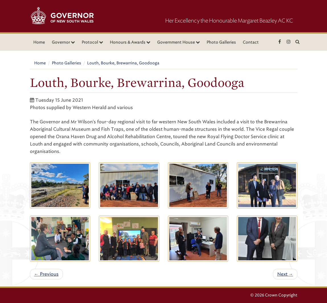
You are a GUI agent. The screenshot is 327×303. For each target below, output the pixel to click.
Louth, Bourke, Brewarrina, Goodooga (123, 63)
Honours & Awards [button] (130, 42)
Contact (251, 42)
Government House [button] (178, 42)
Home (39, 42)
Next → (285, 274)
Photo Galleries (221, 42)
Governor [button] (63, 42)
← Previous (46, 274)
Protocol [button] (92, 42)
